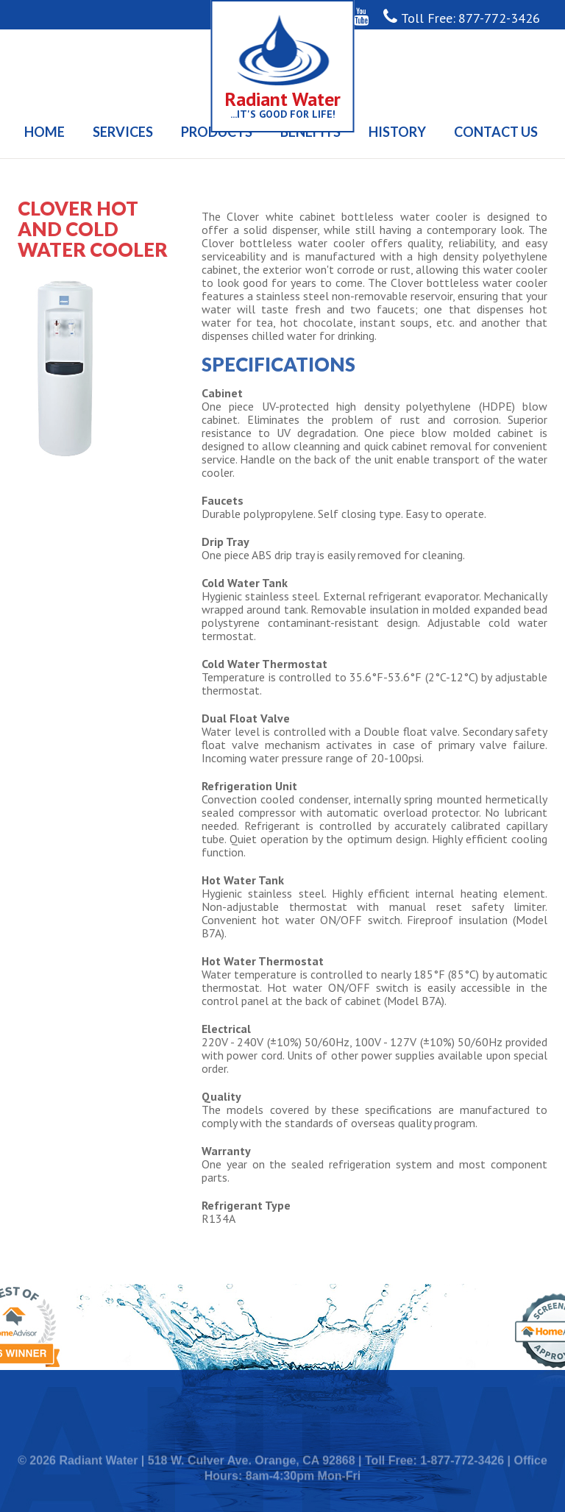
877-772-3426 (499, 18)
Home (44, 132)
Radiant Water (282, 99)
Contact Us (496, 132)
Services (123, 132)
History (397, 132)
